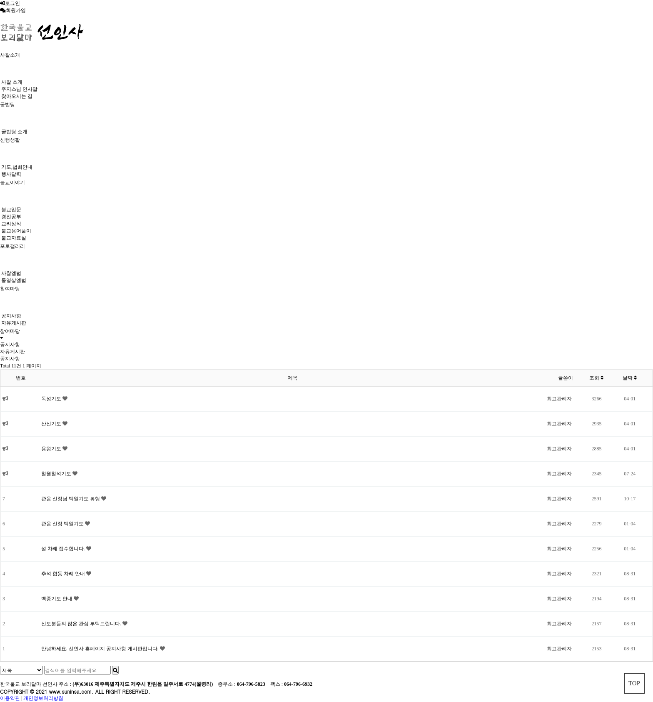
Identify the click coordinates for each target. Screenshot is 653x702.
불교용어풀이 (16, 231)
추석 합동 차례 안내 (63, 574)
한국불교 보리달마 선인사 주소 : (35, 684)
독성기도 (51, 399)
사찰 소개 (11, 82)
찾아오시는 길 (16, 96)
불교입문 (11, 209)
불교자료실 (13, 238)
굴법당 (7, 104)
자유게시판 (13, 323)
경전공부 (11, 217)
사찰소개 (10, 55)
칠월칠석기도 (56, 474)
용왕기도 (51, 449)
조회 (596, 378)
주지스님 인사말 (19, 89)
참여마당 (10, 289)
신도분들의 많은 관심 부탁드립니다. (81, 624)
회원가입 (16, 10)
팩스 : (277, 684)
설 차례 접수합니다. (63, 549)
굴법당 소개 (14, 132)
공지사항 (11, 316)
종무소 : (227, 684)
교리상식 (11, 224)
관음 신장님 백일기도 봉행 (71, 499)
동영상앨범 (13, 280)
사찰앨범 (11, 273)
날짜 (630, 378)
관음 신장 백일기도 (63, 524)
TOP (634, 683)
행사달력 (11, 174)
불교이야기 (12, 182)
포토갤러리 (12, 246)
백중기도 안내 (57, 599)
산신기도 (51, 424)
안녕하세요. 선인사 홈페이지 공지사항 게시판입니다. (100, 649)
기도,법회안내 (16, 167)
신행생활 (10, 140)
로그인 (12, 3)
